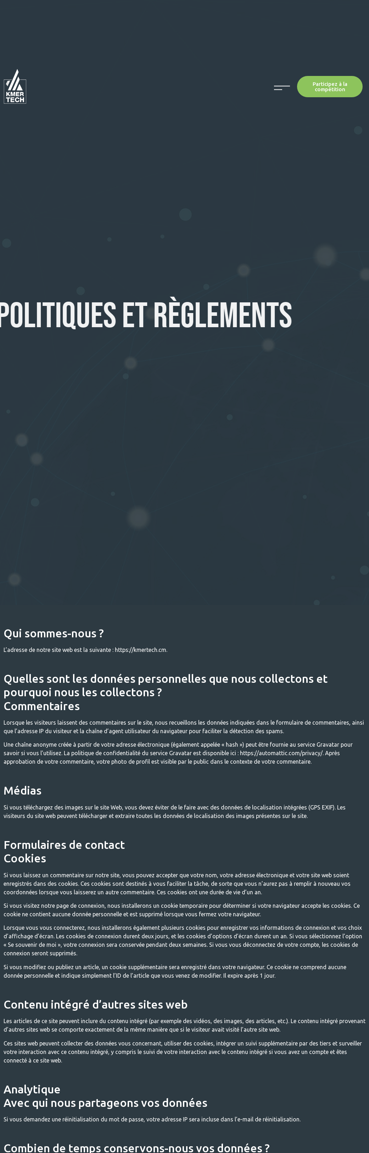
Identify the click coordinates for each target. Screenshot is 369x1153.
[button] (330, 86)
